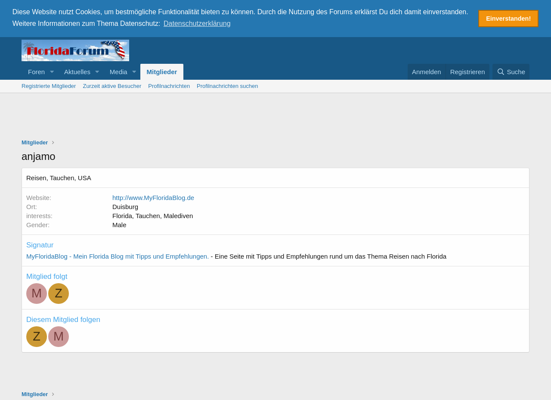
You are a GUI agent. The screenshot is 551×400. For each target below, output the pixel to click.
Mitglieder (162, 71)
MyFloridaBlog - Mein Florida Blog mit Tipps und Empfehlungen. (117, 255)
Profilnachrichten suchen (227, 85)
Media (118, 71)
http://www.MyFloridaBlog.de (153, 197)
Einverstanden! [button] (508, 18)
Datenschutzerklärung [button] (197, 23)
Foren (36, 71)
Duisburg (125, 206)
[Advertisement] (275, 116)
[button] (52, 71)
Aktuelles (77, 71)
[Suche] (510, 71)
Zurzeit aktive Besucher (112, 85)
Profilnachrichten (169, 85)
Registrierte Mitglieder (49, 85)
